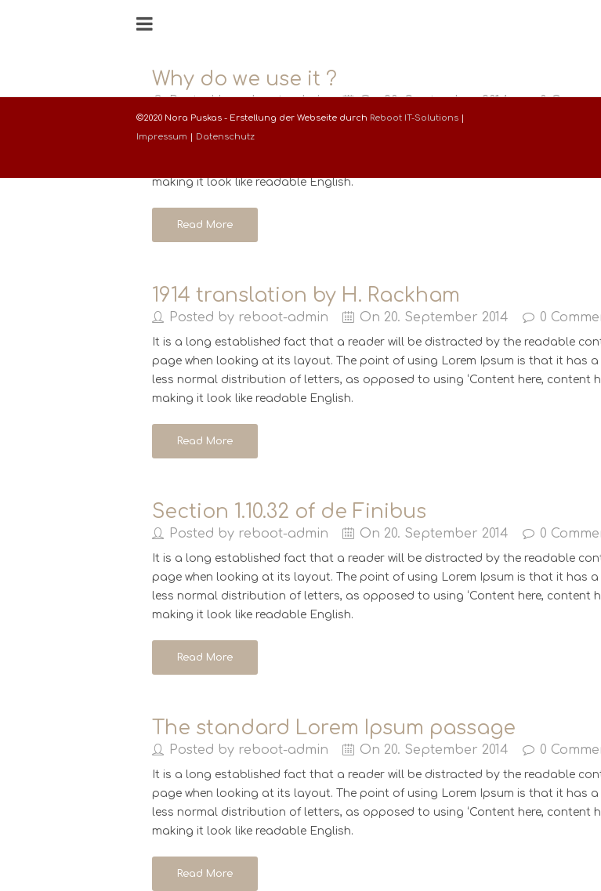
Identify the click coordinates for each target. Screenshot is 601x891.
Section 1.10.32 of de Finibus (289, 512)
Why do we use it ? (244, 79)
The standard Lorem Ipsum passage (334, 728)
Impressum (161, 137)
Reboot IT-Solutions (414, 118)
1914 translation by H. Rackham (306, 295)
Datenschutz (225, 137)
